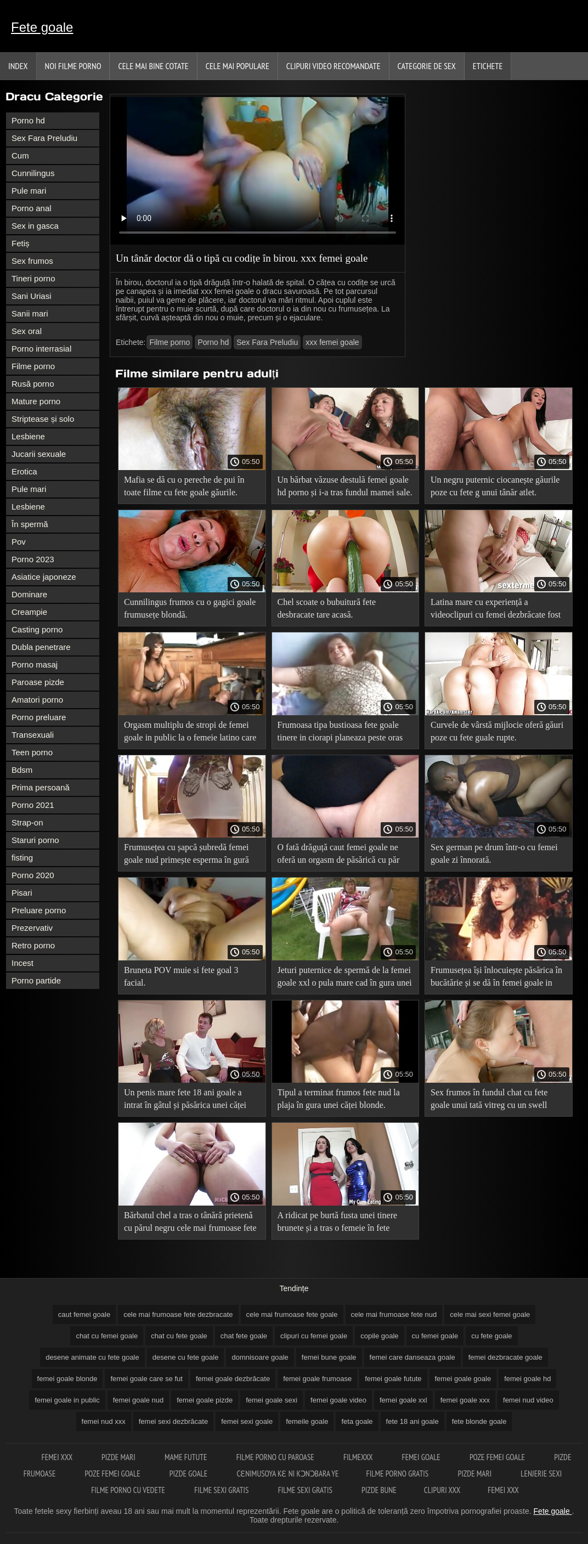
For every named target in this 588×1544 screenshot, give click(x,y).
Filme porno (33, 366)
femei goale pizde (205, 1400)
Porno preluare (39, 717)
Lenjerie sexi (541, 1473)
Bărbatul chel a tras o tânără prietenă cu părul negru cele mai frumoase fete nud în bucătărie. (190, 1223)
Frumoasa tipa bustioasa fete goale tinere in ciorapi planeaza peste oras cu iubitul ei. (340, 733)
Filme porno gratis (398, 1473)
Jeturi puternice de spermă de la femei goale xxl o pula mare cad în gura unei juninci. (345, 978)
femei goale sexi (271, 1400)
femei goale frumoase (317, 1379)
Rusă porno (33, 383)
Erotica (24, 471)
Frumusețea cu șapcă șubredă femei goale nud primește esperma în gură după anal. (186, 855)
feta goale (356, 1421)
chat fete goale (243, 1336)
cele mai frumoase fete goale (292, 1314)
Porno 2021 (33, 805)
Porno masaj (35, 664)
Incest (22, 963)
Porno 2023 (33, 559)
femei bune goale (329, 1357)
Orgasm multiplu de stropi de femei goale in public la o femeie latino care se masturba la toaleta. (190, 733)
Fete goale (42, 27)
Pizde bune (379, 1490)
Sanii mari (30, 313)
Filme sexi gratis (222, 1490)
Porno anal (32, 208)
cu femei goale (435, 1336)
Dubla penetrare (41, 647)
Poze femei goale (498, 1457)
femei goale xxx (465, 1400)
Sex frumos (32, 260)
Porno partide (36, 980)
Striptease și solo (43, 418)
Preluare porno (39, 910)
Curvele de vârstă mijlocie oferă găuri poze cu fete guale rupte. (497, 731)
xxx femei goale (332, 342)
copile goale (379, 1336)
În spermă (30, 524)
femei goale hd (527, 1379)
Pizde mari (119, 1457)
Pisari (22, 892)
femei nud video (528, 1400)
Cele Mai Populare (237, 65)
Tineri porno (33, 278)
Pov (19, 541)
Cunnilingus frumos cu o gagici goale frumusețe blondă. (190, 608)
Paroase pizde (38, 682)
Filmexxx (358, 1457)
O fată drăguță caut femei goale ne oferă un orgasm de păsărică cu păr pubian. (339, 855)
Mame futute (187, 1457)
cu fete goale (491, 1336)
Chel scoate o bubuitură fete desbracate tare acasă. (327, 608)
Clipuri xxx (442, 1490)
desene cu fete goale (185, 1357)
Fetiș (21, 243)
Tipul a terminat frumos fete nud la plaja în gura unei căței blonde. (339, 1099)
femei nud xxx (104, 1421)
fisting (22, 857)
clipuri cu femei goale (313, 1336)
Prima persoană (41, 787)
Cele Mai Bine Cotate (153, 65)
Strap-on (27, 822)
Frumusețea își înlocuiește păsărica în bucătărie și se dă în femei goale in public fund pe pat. (496, 978)
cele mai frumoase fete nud (394, 1314)
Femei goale (422, 1457)
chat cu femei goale (107, 1336)
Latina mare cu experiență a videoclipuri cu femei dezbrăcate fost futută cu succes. (496, 610)
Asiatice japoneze (44, 576)
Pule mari (29, 190)
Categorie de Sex (427, 65)
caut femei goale (84, 1314)
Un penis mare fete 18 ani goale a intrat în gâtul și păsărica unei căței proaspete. (185, 1100)
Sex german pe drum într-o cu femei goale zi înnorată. (494, 853)
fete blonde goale (479, 1421)
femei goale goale (463, 1379)
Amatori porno (37, 699)
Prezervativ (32, 927)
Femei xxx (58, 1457)
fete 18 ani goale (412, 1421)
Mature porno (36, 401)
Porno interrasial (41, 348)
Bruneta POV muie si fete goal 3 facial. (181, 976)
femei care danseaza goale (412, 1357)
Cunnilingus (33, 173)
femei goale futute (393, 1379)
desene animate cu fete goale (92, 1357)
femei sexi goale (247, 1421)
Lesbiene (28, 436)
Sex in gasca (35, 225)
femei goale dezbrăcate (233, 1379)
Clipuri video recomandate (333, 65)
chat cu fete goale (179, 1336)
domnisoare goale (259, 1357)
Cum (20, 155)
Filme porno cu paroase (276, 1457)
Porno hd (28, 120)
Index (18, 65)
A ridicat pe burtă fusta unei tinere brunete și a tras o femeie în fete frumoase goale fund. (338, 1223)
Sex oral (27, 331)
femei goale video (338, 1400)
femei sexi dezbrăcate (173, 1421)
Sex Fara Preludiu (44, 138)
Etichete (488, 65)
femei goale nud (138, 1400)
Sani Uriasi (32, 296)
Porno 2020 (33, 875)
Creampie (29, 612)
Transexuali (33, 734)
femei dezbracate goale (505, 1357)
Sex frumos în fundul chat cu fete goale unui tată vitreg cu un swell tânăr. (489, 1100)
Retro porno (33, 945)
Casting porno (37, 629)
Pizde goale (189, 1473)
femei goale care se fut (146, 1379)
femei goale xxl (403, 1400)
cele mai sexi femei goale (490, 1314)
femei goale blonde (67, 1379)
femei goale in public (67, 1400)
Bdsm (22, 769)
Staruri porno (35, 840)
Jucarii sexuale (39, 454)
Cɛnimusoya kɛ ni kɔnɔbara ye (287, 1473)
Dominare (29, 594)
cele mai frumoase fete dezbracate (178, 1314)
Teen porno (32, 752)
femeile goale (307, 1421)
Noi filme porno (73, 65)
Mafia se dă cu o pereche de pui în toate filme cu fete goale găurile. (184, 486)
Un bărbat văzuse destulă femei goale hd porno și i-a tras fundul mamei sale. (345, 486)
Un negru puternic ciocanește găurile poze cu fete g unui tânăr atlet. (495, 486)
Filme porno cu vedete (129, 1490)
